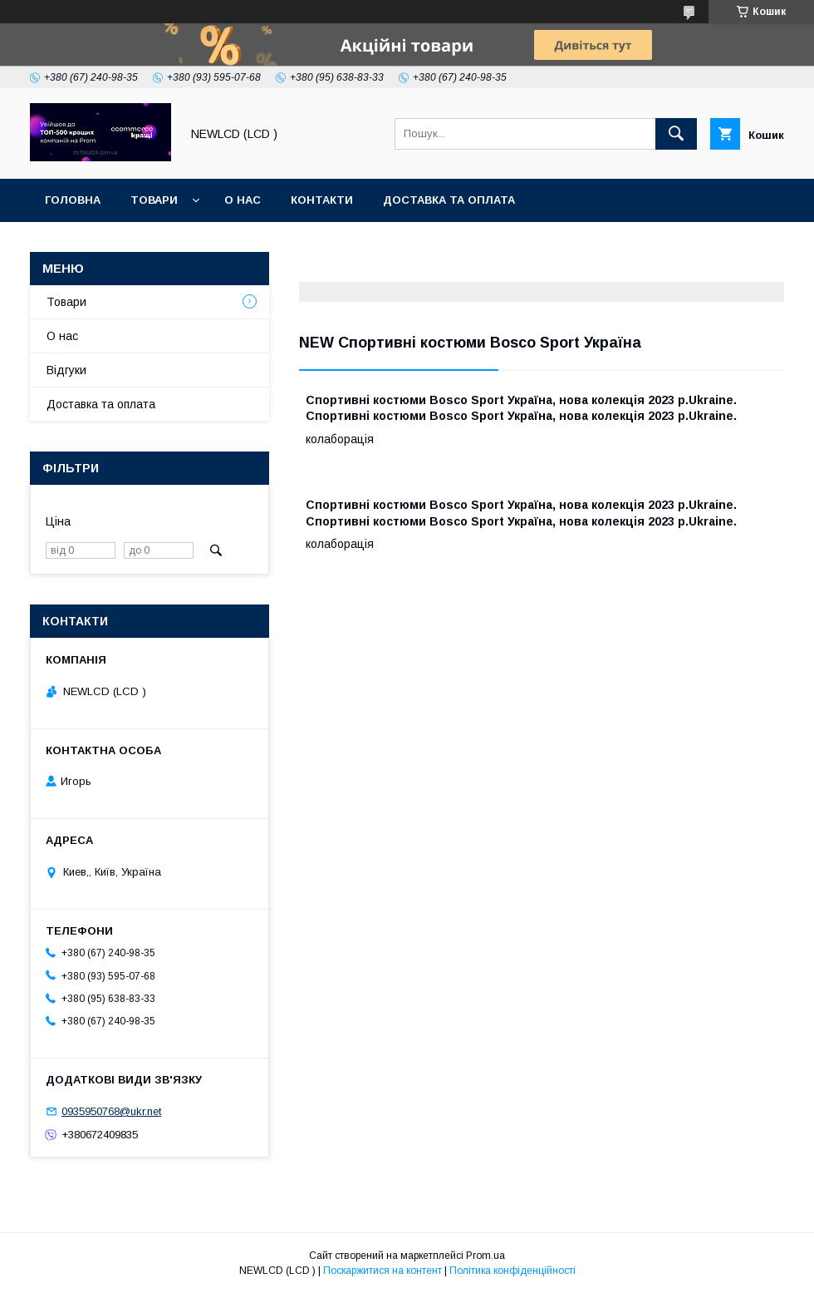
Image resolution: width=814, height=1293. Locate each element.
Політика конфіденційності (512, 1270)
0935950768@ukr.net (111, 1111)
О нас (242, 200)
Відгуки (66, 370)
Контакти (322, 200)
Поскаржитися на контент (382, 1270)
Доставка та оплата (449, 200)
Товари (154, 200)
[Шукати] (676, 134)
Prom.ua (485, 1255)
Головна (73, 200)
